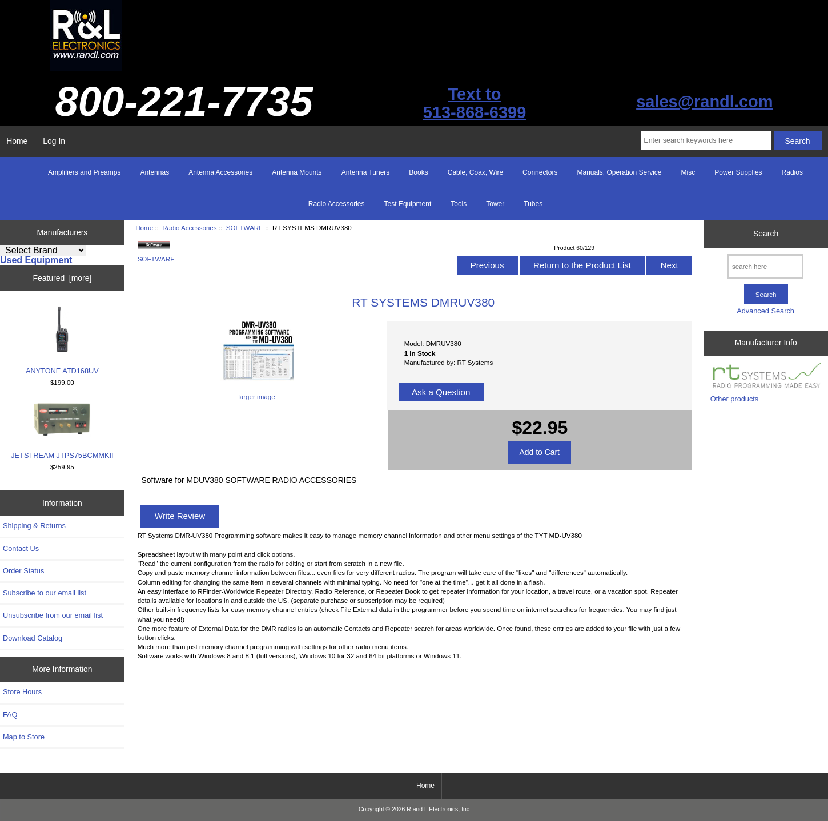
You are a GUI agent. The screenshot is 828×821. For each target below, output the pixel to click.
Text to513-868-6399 (474, 103)
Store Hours (22, 691)
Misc (688, 172)
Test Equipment (408, 204)
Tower (495, 204)
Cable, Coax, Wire (475, 172)
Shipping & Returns (34, 525)
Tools (459, 204)
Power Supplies (738, 172)
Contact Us (21, 548)
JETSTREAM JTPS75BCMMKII (62, 431)
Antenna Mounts (296, 172)
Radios (792, 172)
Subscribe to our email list (44, 593)
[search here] (765, 266)
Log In (54, 141)
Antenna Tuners (365, 172)
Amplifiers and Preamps (84, 172)
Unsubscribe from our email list (53, 615)
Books (418, 172)
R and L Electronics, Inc (438, 809)
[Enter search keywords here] (706, 140)
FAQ (10, 714)
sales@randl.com (704, 101)
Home (16, 141)
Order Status (23, 570)
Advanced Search (765, 311)
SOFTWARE (244, 227)
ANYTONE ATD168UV (62, 340)
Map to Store (24, 737)
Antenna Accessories (220, 172)
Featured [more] (62, 278)
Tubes (533, 204)
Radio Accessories (189, 227)
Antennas (154, 172)
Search (765, 233)
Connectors (539, 172)
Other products (734, 399)
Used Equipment (36, 260)
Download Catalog (32, 638)
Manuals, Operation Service (619, 172)
